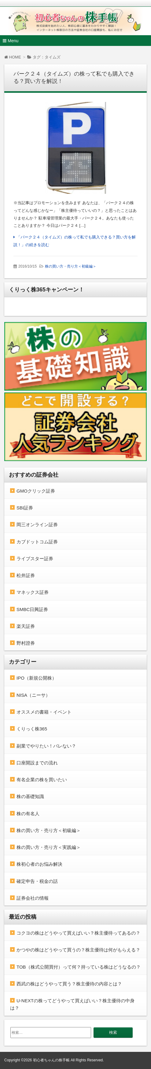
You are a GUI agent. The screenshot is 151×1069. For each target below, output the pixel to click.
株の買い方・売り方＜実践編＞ (49, 847)
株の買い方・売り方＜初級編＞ (70, 266)
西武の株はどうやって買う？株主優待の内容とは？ (69, 983)
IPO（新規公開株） (37, 678)
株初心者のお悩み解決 (39, 864)
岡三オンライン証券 (37, 524)
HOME (12, 57)
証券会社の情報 (33, 898)
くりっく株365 (32, 728)
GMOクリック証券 (36, 490)
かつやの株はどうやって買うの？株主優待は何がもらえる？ (78, 949)
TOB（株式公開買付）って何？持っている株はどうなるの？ (79, 967)
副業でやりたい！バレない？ (46, 745)
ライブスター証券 (35, 558)
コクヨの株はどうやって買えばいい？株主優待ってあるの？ (78, 933)
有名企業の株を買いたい (42, 779)
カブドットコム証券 (37, 541)
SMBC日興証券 (32, 609)
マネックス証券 (33, 592)
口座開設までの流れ (37, 762)
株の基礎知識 (30, 796)
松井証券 (26, 575)
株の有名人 (28, 813)
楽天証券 (26, 626)
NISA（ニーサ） (33, 695)
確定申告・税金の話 (37, 881)
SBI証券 (25, 507)
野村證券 (26, 643)
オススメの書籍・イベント (44, 712)
